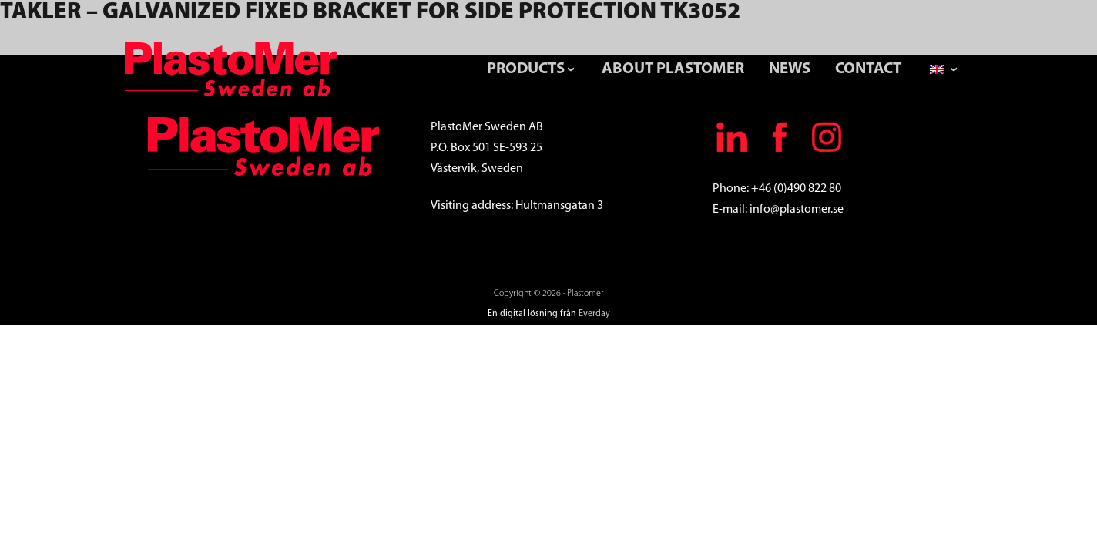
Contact (868, 69)
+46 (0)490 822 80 (796, 189)
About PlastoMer (673, 69)
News (789, 69)
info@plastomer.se (797, 210)
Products (526, 69)
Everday (594, 313)
